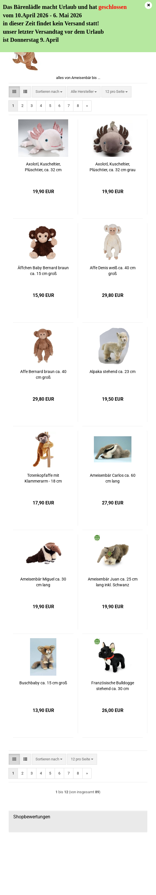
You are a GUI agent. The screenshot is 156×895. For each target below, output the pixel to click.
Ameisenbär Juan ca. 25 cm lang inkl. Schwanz (113, 582)
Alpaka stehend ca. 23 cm (112, 371)
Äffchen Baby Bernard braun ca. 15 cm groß (43, 270)
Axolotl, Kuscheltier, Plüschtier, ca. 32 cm (43, 167)
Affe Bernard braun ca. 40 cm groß (43, 374)
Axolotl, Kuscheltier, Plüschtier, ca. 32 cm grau (112, 167)
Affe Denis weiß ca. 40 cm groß (112, 270)
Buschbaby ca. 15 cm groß (43, 683)
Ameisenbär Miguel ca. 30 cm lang (43, 582)
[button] (14, 91)
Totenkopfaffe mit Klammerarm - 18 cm (43, 478)
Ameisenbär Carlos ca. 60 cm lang (112, 478)
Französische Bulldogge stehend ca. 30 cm (112, 686)
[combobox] (49, 91)
